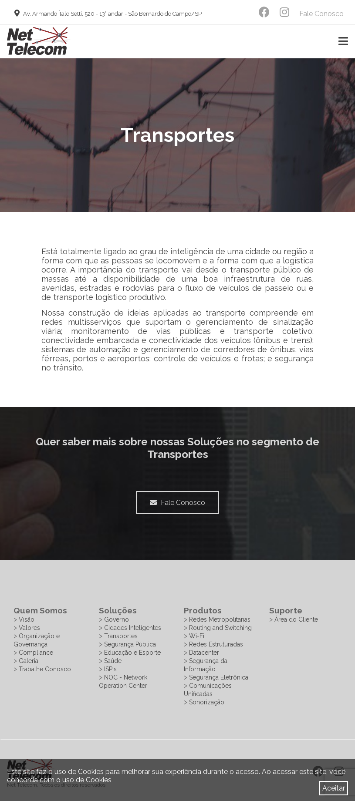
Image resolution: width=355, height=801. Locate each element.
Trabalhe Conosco (45, 669)
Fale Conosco (321, 14)
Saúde (113, 660)
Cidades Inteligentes (132, 627)
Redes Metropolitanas (219, 619)
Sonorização (206, 702)
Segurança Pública (130, 644)
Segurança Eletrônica (218, 677)
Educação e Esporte (132, 652)
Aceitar (333, 788)
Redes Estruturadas (216, 644)
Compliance (36, 652)
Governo (116, 619)
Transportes (121, 636)
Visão (26, 619)
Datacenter (204, 652)
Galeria (28, 660)
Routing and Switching (220, 627)
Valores (29, 627)
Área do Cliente (296, 619)
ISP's (110, 669)
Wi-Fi (196, 636)
